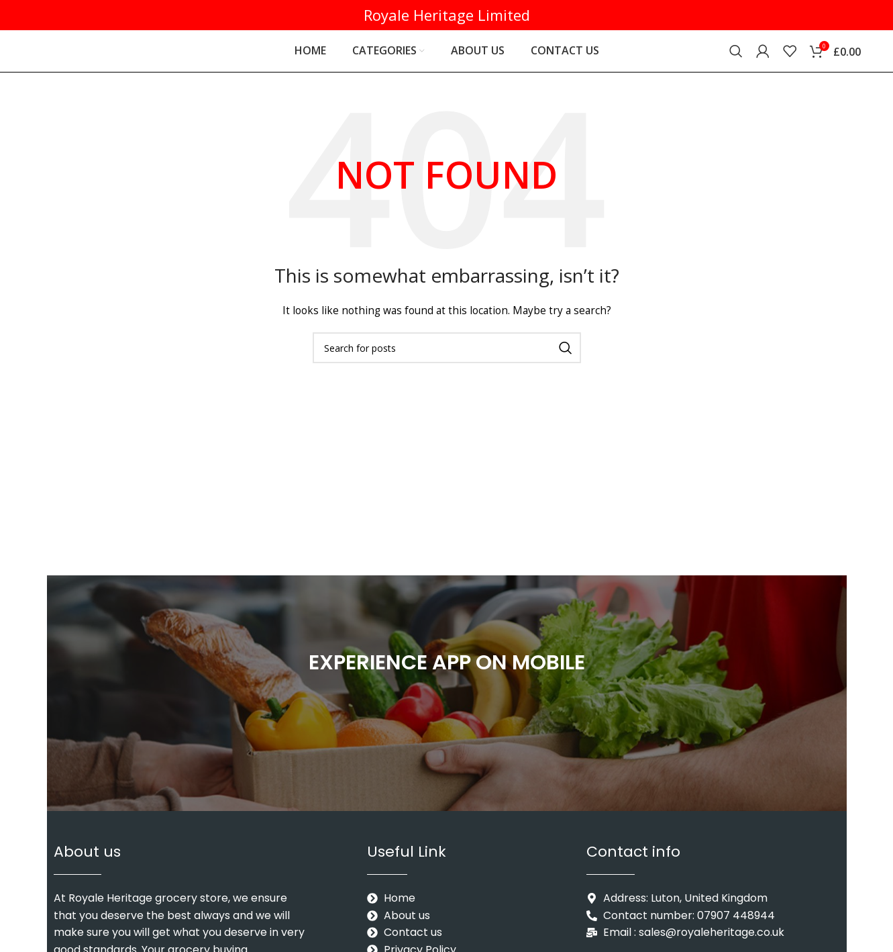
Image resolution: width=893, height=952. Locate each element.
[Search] (736, 57)
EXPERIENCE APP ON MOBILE (446, 673)
